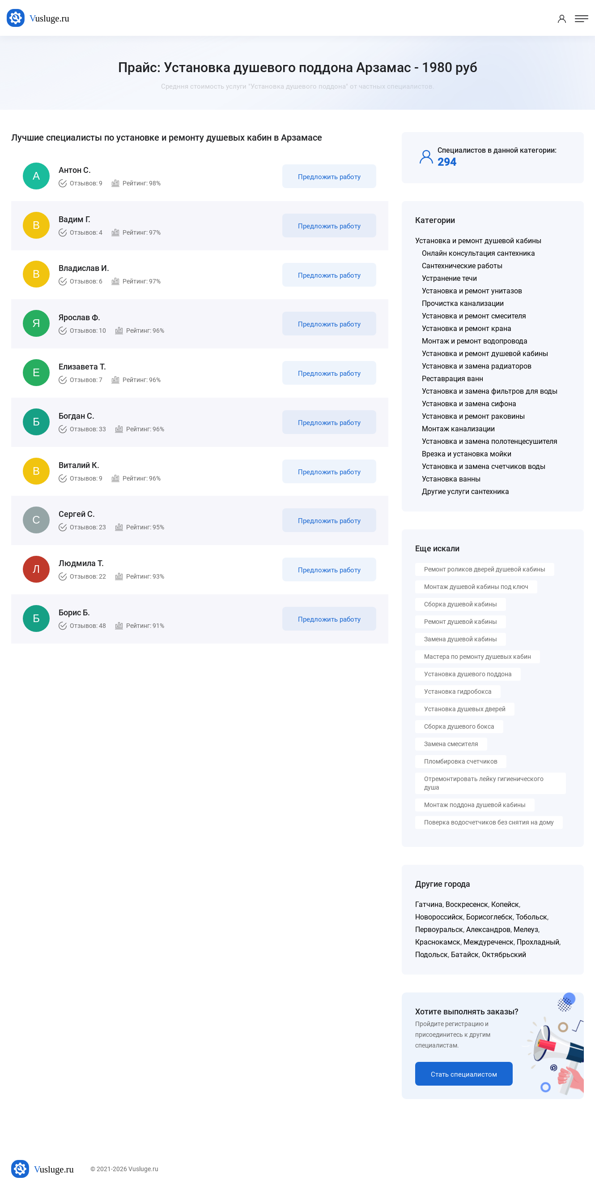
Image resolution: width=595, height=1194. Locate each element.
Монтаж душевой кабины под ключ (476, 586)
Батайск (465, 954)
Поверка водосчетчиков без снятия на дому (489, 822)
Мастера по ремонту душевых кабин (477, 656)
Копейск (505, 904)
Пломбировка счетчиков (460, 761)
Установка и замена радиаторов (476, 366)
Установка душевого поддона (468, 674)
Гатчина (428, 904)
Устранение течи (449, 278)
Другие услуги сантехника (465, 491)
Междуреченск (488, 942)
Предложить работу (328, 178)
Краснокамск (437, 942)
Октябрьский (504, 954)
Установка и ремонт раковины (473, 416)
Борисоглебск (489, 917)
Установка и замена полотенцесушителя (489, 441)
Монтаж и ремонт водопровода (474, 341)
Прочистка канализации (463, 303)
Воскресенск (467, 904)
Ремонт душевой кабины (460, 621)
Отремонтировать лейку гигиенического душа (484, 783)
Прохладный (538, 942)
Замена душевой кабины (460, 639)
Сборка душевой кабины (460, 604)
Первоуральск (439, 929)
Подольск (431, 954)
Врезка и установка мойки (466, 454)
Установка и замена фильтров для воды (489, 391)
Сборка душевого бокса (459, 726)
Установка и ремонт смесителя (474, 316)
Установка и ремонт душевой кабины (478, 240)
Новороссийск (439, 917)
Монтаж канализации (458, 429)
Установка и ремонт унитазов (472, 291)
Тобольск (531, 917)
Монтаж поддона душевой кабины (475, 804)
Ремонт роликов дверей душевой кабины (484, 569)
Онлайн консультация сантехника (478, 253)
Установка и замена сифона (469, 403)
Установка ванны (451, 479)
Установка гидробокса (458, 691)
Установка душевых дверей (465, 709)
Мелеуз (526, 929)
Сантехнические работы (462, 266)
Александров (488, 929)
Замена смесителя (451, 743)
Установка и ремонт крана (466, 328)
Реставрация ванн (452, 378)
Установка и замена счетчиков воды (483, 466)
